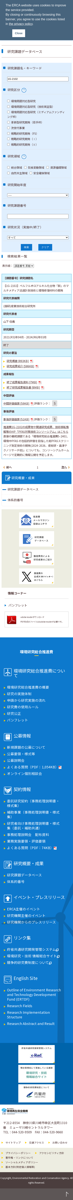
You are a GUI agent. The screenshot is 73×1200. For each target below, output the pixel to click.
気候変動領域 (34, 167)
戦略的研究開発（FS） (23, 133)
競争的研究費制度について (29, 962)
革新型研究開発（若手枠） (25, 122)
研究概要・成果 (23, 477)
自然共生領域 (17, 173)
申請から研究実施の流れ (26, 700)
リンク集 (22, 938)
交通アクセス (36, 1142)
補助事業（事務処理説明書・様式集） (33, 814)
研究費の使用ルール (23, 706)
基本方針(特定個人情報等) (20, 1167)
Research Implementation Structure (28, 1014)
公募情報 (22, 736)
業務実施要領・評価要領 (26, 841)
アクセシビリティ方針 (51, 1153)
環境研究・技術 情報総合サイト (33, 955)
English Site (26, 978)
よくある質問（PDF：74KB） (32, 847)
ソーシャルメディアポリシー (21, 1162)
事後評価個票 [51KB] (18, 419)
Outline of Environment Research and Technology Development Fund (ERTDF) (34, 994)
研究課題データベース (23, 489)
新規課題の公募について (26, 747)
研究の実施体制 (19, 693)
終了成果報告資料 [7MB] (24, 382)
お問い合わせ (60, 1142)
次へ (64, 467)
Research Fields (19, 1005)
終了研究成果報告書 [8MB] (25, 387)
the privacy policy (21, 24)
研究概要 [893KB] (20, 361)
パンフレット (17, 605)
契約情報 (22, 789)
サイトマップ (13, 1142)
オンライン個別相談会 (24, 773)
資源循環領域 (56, 167)
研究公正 (14, 713)
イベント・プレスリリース (39, 897)
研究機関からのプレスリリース (31, 922)
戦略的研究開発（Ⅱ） (22, 144)
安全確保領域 (40, 173)
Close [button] (19, 33)
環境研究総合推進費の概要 (28, 687)
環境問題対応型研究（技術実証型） (31, 107)
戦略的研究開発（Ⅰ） (22, 139)
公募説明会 (16, 760)
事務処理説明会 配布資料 (28, 834)
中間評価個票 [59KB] (18, 403)
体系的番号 (15, 500)
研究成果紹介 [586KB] (23, 366)
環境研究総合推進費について (39, 673)
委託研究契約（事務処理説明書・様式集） (33, 803)
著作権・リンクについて (19, 1157)
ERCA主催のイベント (23, 909)
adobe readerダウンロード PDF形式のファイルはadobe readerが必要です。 (41, 619)
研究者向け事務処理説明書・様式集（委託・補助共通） (33, 825)
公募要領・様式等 (21, 753)
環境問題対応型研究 (21, 101)
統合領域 (14, 167)
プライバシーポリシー (18, 1153)
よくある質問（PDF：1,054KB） (34, 767)
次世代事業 (16, 128)
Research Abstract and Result (31, 1023)
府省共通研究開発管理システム (33, 949)
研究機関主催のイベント (26, 915)
